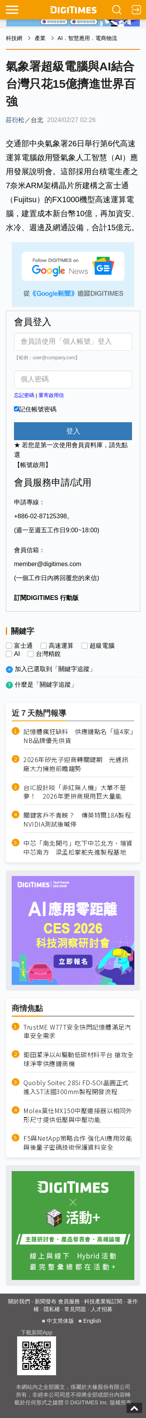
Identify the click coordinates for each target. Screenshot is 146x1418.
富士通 (23, 646)
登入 (73, 431)
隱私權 (52, 1309)
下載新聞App (36, 1332)
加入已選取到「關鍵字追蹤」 (55, 669)
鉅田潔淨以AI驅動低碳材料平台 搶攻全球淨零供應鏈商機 (78, 1059)
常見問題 (75, 1309)
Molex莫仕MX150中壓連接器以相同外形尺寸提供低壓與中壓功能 (77, 1115)
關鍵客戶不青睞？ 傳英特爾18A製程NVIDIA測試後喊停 (77, 820)
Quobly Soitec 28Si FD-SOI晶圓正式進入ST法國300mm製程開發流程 (76, 1087)
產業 (40, 38)
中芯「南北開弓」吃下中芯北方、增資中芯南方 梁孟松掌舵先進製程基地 (78, 848)
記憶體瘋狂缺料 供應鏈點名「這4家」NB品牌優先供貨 (78, 736)
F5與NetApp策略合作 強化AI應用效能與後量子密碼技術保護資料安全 (77, 1143)
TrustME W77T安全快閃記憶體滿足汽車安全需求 (77, 1031)
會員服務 (69, 1301)
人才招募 (102, 1309)
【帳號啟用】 (32, 465)
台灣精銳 (48, 654)
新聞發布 (45, 1301)
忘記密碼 (24, 395)
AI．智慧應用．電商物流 (87, 38)
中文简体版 (60, 1321)
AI (17, 654)
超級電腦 (102, 646)
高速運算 (61, 646)
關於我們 (19, 1301)
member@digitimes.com (47, 564)
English (92, 1321)
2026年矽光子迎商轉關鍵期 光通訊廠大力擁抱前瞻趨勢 (75, 764)
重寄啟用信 (51, 395)
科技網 (14, 38)
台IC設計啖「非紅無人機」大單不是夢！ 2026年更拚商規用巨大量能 (74, 792)
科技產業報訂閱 (103, 1301)
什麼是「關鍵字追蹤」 (46, 684)
